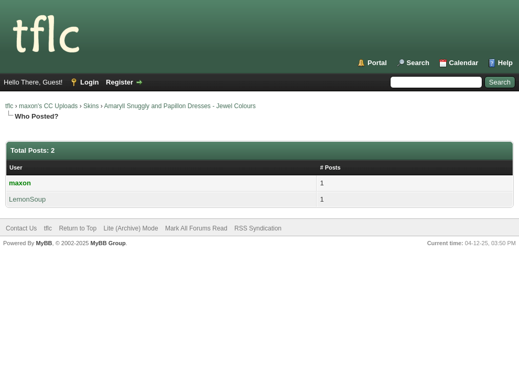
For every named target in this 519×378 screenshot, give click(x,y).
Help (505, 63)
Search (418, 63)
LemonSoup (27, 199)
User (15, 167)
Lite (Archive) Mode (131, 228)
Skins (91, 106)
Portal (377, 63)
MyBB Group (107, 243)
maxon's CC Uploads (48, 106)
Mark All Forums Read (196, 228)
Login (89, 82)
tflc (9, 106)
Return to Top (77, 228)
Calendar (464, 63)
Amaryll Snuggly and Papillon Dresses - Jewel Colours (179, 106)
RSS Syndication (258, 228)
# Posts (330, 167)
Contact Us (21, 228)
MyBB (44, 243)
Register (119, 82)
